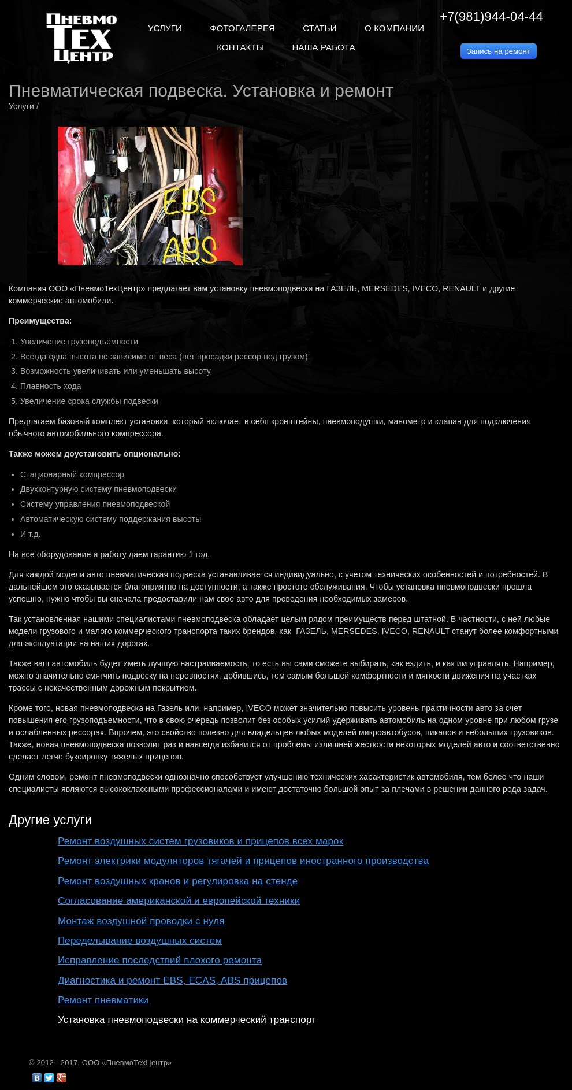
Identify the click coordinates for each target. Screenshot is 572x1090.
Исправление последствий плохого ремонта (160, 960)
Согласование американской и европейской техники (179, 900)
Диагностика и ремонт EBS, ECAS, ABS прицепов (172, 980)
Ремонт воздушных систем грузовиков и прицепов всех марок (200, 841)
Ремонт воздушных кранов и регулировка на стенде (178, 881)
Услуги (21, 106)
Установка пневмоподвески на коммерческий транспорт (187, 1019)
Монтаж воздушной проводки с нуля (141, 920)
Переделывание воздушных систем (140, 940)
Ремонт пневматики (103, 1000)
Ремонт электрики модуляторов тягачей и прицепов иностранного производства (243, 860)
